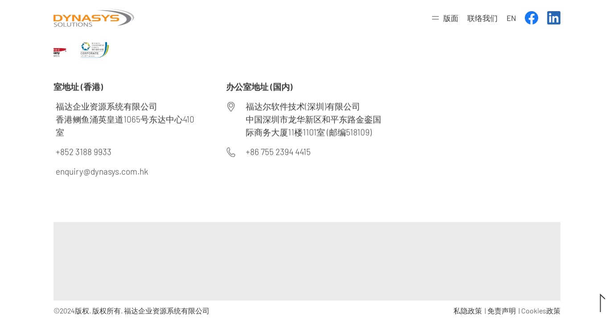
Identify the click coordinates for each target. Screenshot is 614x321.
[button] (445, 18)
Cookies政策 (540, 310)
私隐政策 (467, 310)
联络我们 (482, 17)
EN (511, 17)
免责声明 (501, 310)
